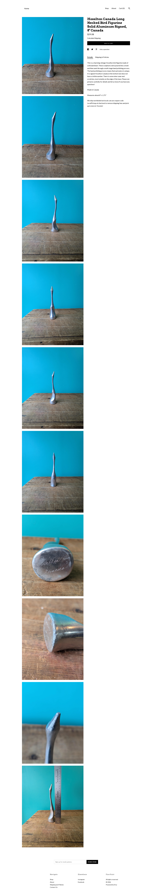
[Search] (129, 8)
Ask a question (104, 49)
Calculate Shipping (94, 38)
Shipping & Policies (102, 57)
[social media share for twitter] (92, 49)
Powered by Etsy (111, 885)
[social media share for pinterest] (97, 49)
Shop (107, 8)
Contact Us (53, 887)
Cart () (122, 8)
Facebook (81, 882)
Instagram (81, 879)
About (114, 8)
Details (90, 57)
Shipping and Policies (57, 885)
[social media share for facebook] (88, 49)
